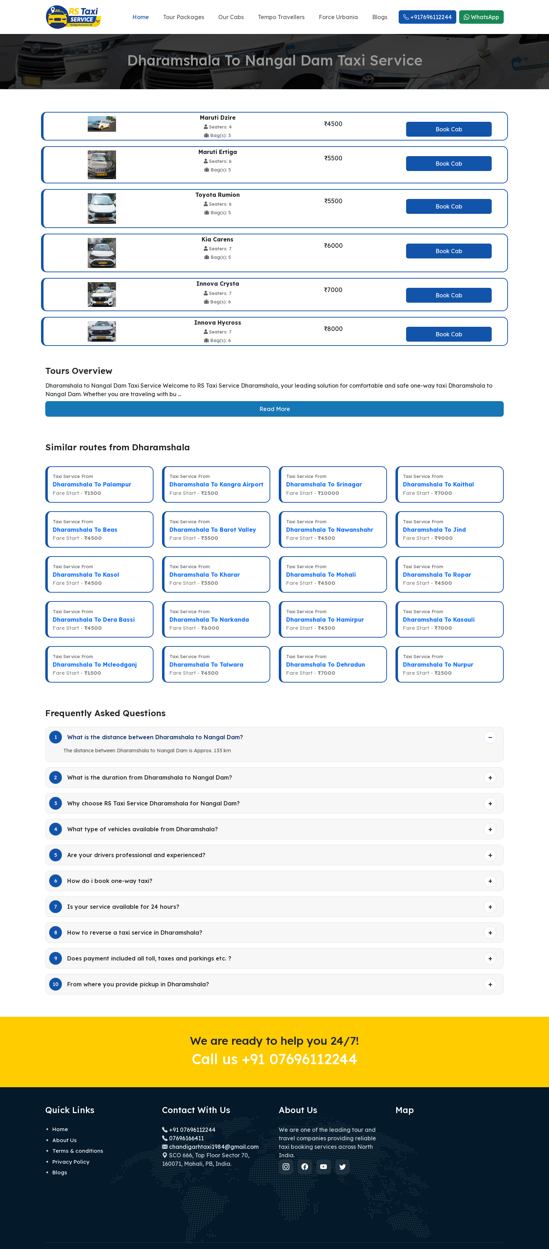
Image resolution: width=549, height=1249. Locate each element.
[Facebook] (306, 1154)
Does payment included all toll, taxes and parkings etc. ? (140, 945)
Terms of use (489, 1238)
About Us (64, 1127)
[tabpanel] (274, 229)
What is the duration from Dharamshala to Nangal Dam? (140, 764)
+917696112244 (427, 17)
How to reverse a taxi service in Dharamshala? (125, 919)
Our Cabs (231, 17)
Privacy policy (453, 1238)
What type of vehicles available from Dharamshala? (133, 816)
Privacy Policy (70, 1148)
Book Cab (448, 129)
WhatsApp (481, 17)
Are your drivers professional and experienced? (127, 841)
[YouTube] (326, 1154)
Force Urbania (338, 17)
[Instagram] (286, 1154)
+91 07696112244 (191, 1116)
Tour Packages (183, 17)
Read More (274, 408)
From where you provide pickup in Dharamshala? (129, 971)
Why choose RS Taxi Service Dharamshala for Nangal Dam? (144, 790)
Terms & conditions (77, 1137)
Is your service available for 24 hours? (114, 893)
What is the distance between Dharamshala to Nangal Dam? (146, 724)
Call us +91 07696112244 (275, 1045)
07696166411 (186, 1125)
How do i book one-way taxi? (100, 867)
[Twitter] (346, 1154)
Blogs (379, 17)
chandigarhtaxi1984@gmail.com (214, 1133)
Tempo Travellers (281, 17)
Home (140, 17)
